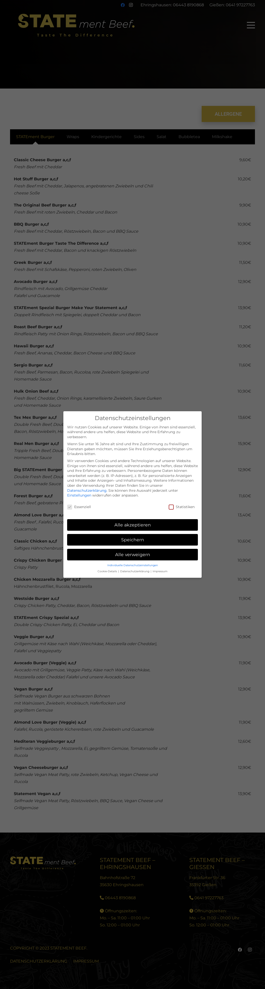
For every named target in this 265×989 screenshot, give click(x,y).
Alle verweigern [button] (132, 554)
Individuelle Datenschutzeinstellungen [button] (132, 565)
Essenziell (79, 507)
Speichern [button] (132, 539)
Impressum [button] (160, 571)
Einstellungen (79, 495)
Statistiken (182, 507)
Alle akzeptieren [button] (132, 524)
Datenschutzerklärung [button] (135, 571)
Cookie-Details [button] (108, 571)
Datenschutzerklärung (87, 490)
